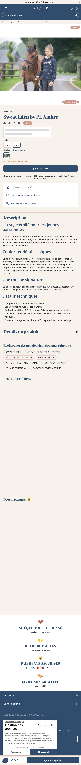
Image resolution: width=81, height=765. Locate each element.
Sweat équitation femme (47, 368)
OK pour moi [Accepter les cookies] (19, 752)
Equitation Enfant (54, 362)
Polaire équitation (17, 368)
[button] (5, 761)
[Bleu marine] (6, 155)
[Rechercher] (40, 15)
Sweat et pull (13, 352)
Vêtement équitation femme (22, 362)
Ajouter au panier (40, 168)
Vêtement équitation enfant (43, 352)
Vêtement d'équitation (19, 357)
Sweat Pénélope (47, 357)
